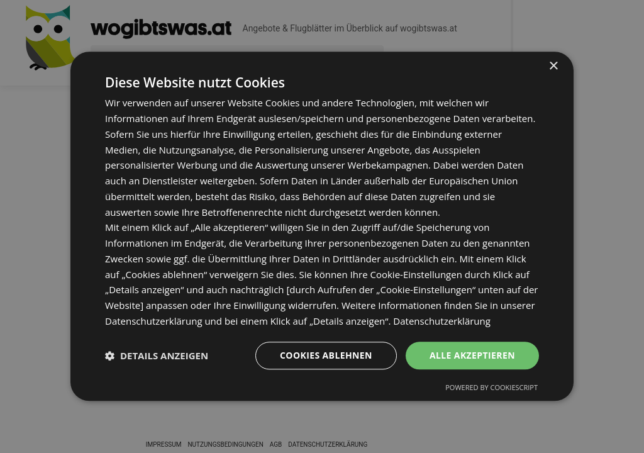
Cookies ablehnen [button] (326, 355)
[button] (156, 355)
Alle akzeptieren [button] (472, 355)
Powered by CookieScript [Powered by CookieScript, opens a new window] (491, 388)
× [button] (553, 66)
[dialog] (322, 226)
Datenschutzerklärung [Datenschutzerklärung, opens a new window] (442, 321)
